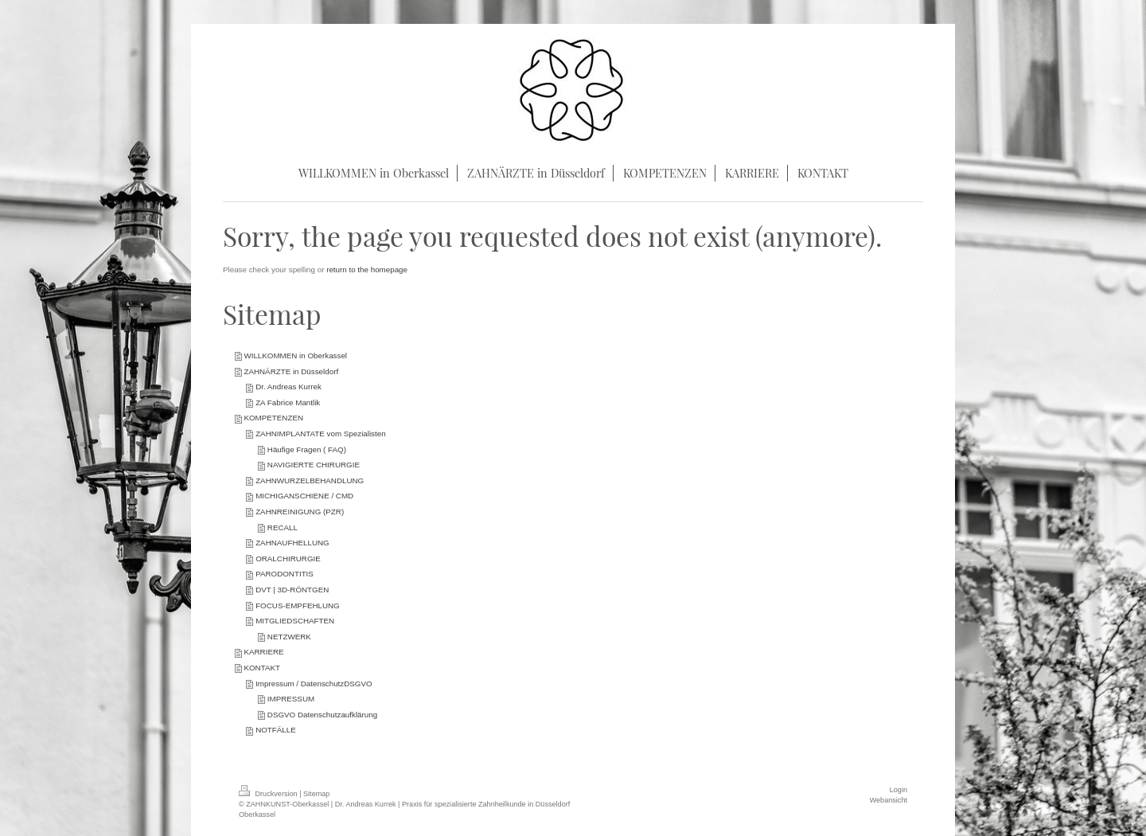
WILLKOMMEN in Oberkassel (295, 355)
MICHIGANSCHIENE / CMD (304, 495)
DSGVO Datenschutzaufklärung (322, 714)
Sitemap (316, 794)
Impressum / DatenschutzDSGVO (313, 683)
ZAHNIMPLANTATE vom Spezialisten (320, 433)
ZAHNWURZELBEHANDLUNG (309, 480)
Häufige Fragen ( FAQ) (306, 449)
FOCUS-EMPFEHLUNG (297, 605)
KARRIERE (263, 651)
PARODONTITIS (284, 573)
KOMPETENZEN (273, 417)
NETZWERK (289, 636)
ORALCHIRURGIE (288, 558)
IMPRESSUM (290, 698)
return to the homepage (366, 269)
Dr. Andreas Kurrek (288, 386)
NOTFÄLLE (275, 729)
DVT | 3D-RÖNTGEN (292, 589)
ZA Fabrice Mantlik (287, 402)
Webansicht (888, 800)
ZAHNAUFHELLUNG (292, 542)
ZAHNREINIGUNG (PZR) (299, 511)
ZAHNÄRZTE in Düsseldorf (291, 371)
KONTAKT (262, 667)
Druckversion (269, 794)
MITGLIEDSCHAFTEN (294, 620)
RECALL (282, 527)
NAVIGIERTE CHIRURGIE (313, 464)
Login (898, 790)
